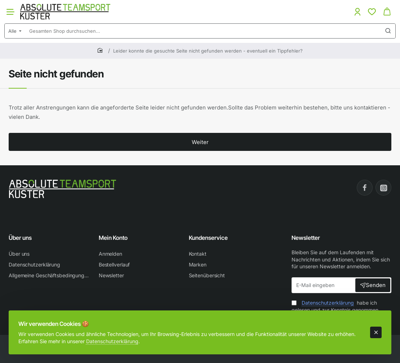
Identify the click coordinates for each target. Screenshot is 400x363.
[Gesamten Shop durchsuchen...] (388, 31)
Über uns (20, 237)
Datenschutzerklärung (114, 339)
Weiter (200, 142)
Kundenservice (208, 237)
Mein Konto (113, 237)
